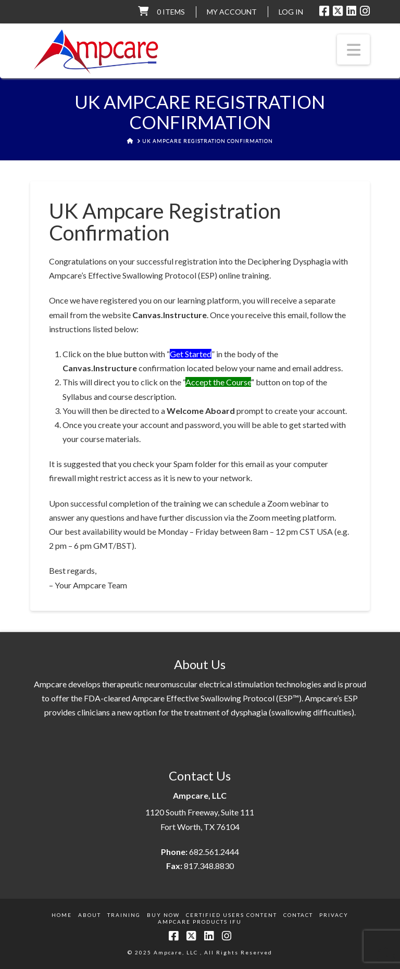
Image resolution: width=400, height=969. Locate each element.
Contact (298, 915)
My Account (232, 11)
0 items (171, 11)
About (89, 915)
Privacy (333, 915)
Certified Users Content (231, 915)
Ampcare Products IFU (200, 921)
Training (124, 915)
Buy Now (163, 915)
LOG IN (291, 11)
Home (62, 915)
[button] (353, 49)
